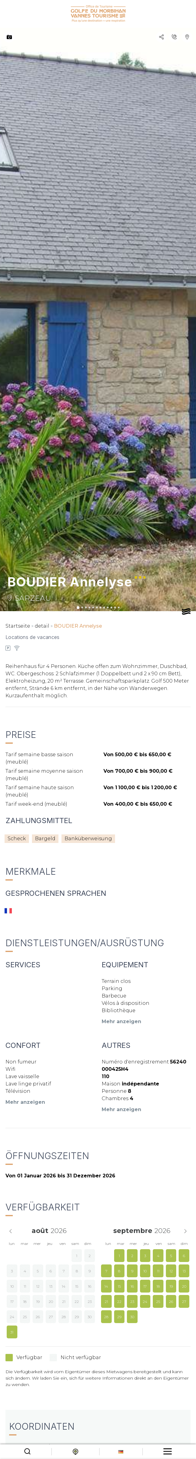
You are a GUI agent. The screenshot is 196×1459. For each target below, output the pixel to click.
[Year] (61, 1231)
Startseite (17, 626)
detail (42, 626)
